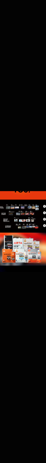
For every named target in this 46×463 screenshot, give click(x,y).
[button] (23, 25)
